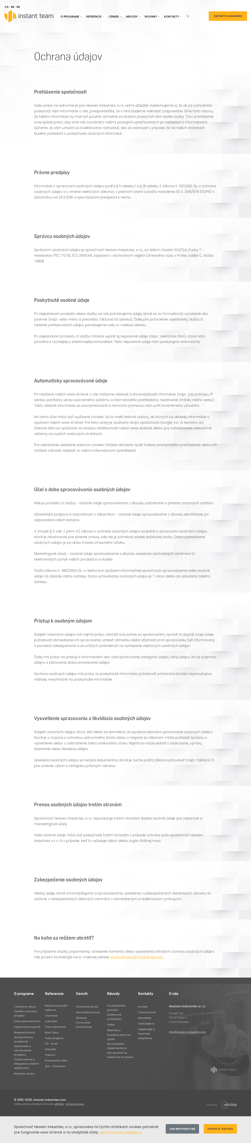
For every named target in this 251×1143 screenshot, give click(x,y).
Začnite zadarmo (228, 16)
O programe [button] (70, 16)
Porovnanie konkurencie (84, 1025)
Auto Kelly (51, 1021)
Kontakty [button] (171, 16)
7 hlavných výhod (25, 1007)
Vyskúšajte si (146, 1023)
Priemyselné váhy (56, 1060)
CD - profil (51, 1043)
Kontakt (143, 1007)
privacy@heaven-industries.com (137, 957)
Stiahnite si (114, 1030)
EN (12, 7)
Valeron (50, 1055)
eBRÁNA (59, 1104)
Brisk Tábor (52, 1032)
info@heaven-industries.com (187, 1032)
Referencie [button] (93, 16)
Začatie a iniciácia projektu (25, 1013)
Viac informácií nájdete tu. (121, 1132)
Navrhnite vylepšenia (145, 1036)
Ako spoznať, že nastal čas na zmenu (120, 1055)
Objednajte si (146, 1029)
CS (7, 7)
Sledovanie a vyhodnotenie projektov (23, 1050)
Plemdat (50, 1049)
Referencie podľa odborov (56, 1008)
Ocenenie (51, 1015)
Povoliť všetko (220, 1129)
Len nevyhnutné (182, 1129)
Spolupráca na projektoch (23, 1039)
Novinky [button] (151, 16)
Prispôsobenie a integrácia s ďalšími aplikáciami (26, 1064)
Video (111, 1024)
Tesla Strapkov (54, 1038)
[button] (188, 16)
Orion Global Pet (55, 1027)
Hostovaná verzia (87, 1007)
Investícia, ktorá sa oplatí (119, 1037)
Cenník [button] (114, 16)
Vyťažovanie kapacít (27, 1027)
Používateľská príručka (116, 1008)
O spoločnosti (147, 1012)
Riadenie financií (24, 1032)
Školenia (81, 1018)
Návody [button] (131, 16)
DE (18, 7)
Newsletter (145, 1018)
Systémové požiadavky (114, 1017)
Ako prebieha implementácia (117, 1046)
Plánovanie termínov (27, 1021)
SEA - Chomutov (55, 1066)
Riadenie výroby (24, 1073)
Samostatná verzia (88, 1012)
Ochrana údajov (74, 1104)
